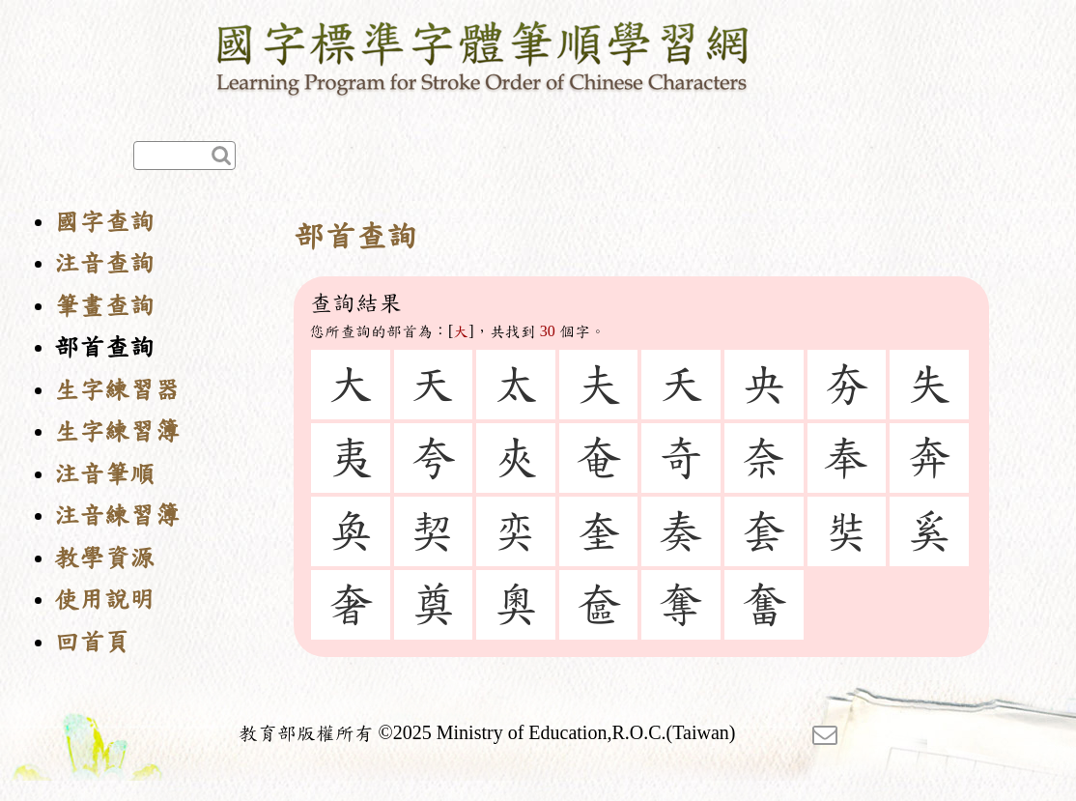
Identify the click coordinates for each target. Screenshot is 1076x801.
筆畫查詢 (104, 306)
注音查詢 (104, 263)
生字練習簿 (117, 431)
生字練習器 (117, 390)
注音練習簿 (117, 515)
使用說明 (104, 599)
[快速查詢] (184, 155)
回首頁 (91, 642)
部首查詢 (104, 347)
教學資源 (104, 558)
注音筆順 (104, 474)
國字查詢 (104, 222)
